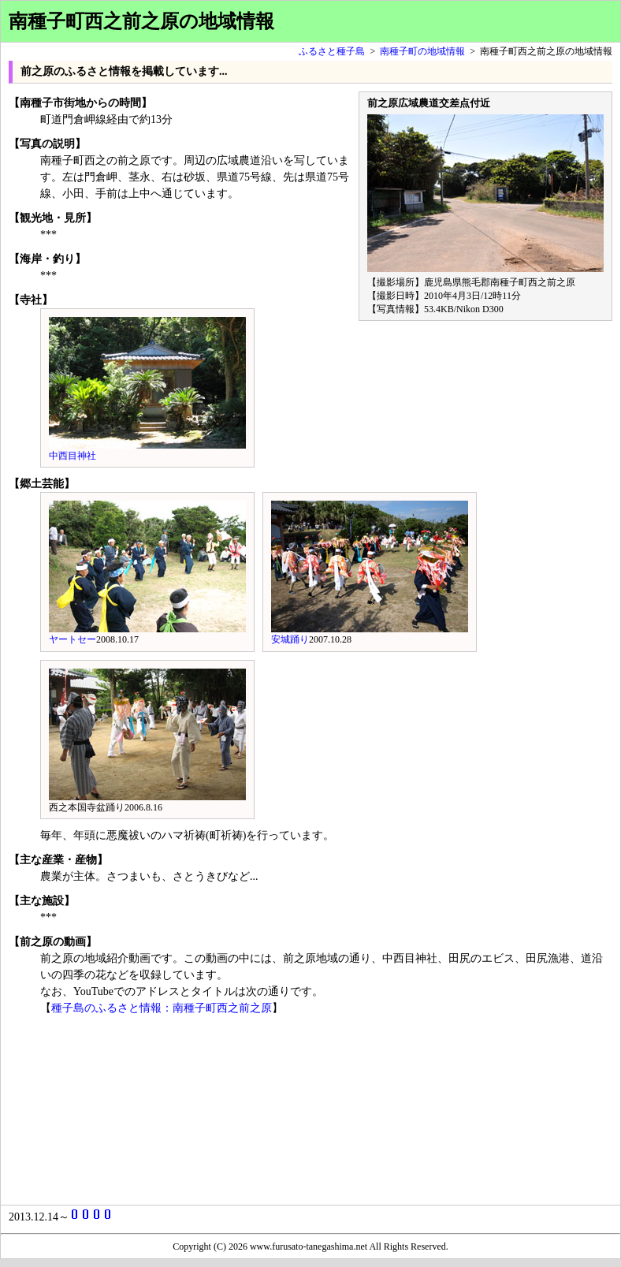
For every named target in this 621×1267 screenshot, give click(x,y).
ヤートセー (72, 639)
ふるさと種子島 (332, 51)
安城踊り (290, 639)
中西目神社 (72, 455)
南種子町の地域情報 (422, 51)
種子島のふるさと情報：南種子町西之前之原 (161, 1008)
